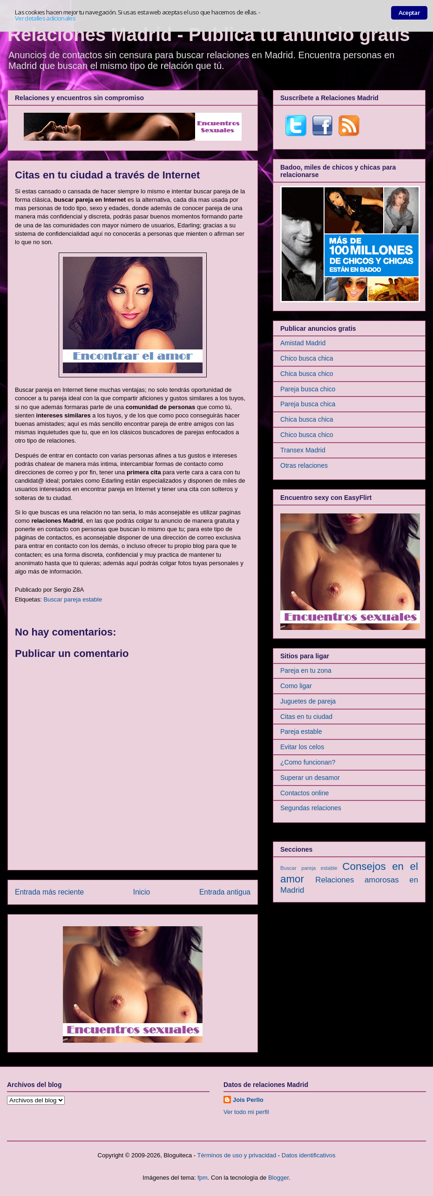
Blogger (278, 1177)
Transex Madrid (302, 450)
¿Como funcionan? (307, 762)
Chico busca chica (306, 358)
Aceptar (409, 12)
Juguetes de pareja (308, 701)
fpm (202, 1177)
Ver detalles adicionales (45, 18)
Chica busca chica (306, 419)
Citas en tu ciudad (306, 716)
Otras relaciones (304, 465)
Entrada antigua (224, 892)
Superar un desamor (310, 777)
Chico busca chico (306, 434)
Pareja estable (301, 731)
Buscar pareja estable (72, 599)
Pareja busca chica (307, 404)
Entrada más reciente (49, 892)
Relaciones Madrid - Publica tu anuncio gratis (208, 34)
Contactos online (304, 793)
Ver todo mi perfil (246, 1111)
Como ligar (296, 686)
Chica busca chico (306, 373)
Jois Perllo (248, 1099)
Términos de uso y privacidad (236, 1155)
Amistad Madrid (302, 343)
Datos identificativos (309, 1155)
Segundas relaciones (310, 808)
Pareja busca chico (307, 389)
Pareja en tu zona (306, 670)
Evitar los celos (302, 747)
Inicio (141, 892)
